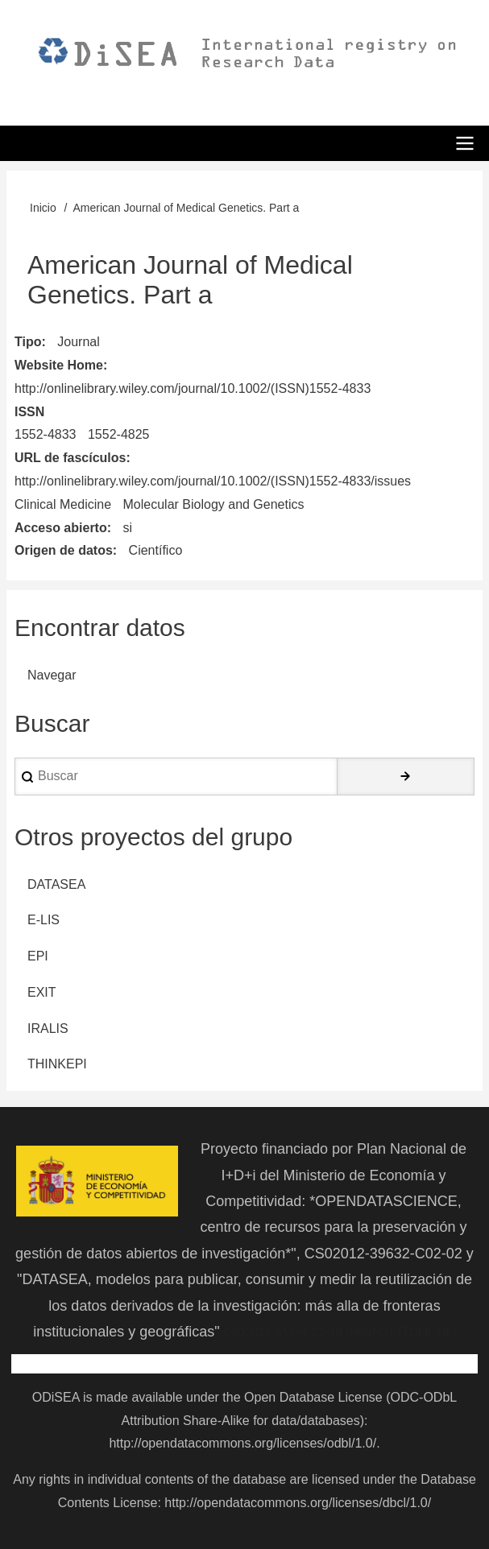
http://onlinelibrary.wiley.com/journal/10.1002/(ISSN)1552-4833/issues (213, 481)
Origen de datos (64, 550)
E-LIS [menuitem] (43, 920)
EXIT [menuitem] (41, 992)
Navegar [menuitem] (51, 675)
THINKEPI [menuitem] (57, 1064)
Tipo (28, 342)
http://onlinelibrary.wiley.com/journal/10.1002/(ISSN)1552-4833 (193, 388)
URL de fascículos (70, 458)
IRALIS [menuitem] (47, 1028)
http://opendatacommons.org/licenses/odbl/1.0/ (242, 1443)
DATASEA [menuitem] (56, 884)
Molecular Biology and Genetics (214, 504)
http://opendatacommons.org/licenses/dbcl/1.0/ (297, 1503)
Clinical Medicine (63, 504)
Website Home (59, 365)
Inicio (43, 207)
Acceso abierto (61, 528)
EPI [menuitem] (37, 956)
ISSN (29, 412)
